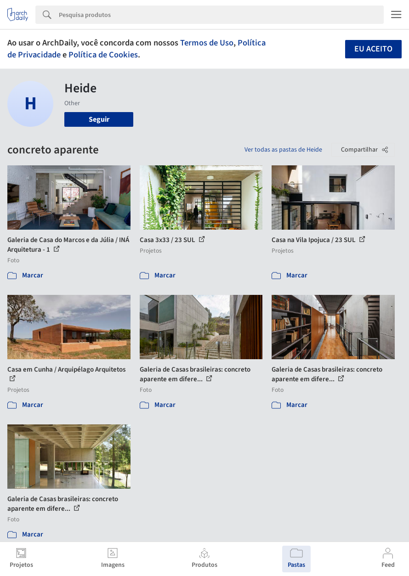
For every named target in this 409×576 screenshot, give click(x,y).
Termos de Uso (206, 43)
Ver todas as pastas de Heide (283, 150)
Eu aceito (373, 49)
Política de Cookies (103, 55)
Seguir (99, 119)
